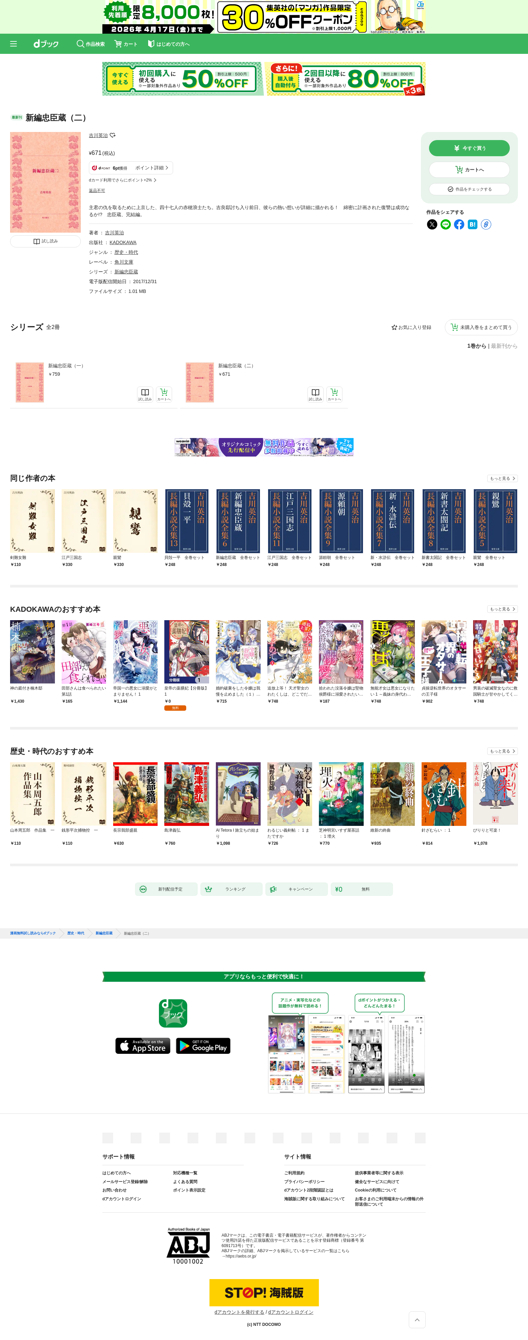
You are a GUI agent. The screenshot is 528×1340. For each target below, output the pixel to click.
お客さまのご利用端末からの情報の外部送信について (389, 1202)
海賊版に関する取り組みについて (314, 1199)
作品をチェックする (474, 189)
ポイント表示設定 (189, 1190)
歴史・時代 (126, 252)
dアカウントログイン (121, 1199)
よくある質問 (185, 1181)
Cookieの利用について (376, 1190)
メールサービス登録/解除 (125, 1181)
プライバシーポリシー (304, 1181)
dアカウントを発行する (239, 1312)
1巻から (477, 346)
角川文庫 (123, 262)
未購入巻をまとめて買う (486, 327)
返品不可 (97, 190)
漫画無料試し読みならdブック (33, 933)
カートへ (474, 169)
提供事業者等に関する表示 (379, 1173)
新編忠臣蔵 (126, 271)
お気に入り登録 (414, 327)
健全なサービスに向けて (377, 1181)
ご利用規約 (294, 1173)
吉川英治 (98, 135)
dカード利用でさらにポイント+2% (120, 180)
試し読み (50, 241)
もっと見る (500, 478)
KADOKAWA (123, 242)
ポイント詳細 (149, 167)
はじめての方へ (116, 1173)
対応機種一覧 (185, 1173)
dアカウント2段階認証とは (308, 1190)
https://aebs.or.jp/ (241, 1256)
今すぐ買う (474, 148)
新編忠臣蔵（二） (237, 365)
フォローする (112, 135)
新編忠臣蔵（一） (67, 365)
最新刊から (504, 346)
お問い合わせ (114, 1190)
